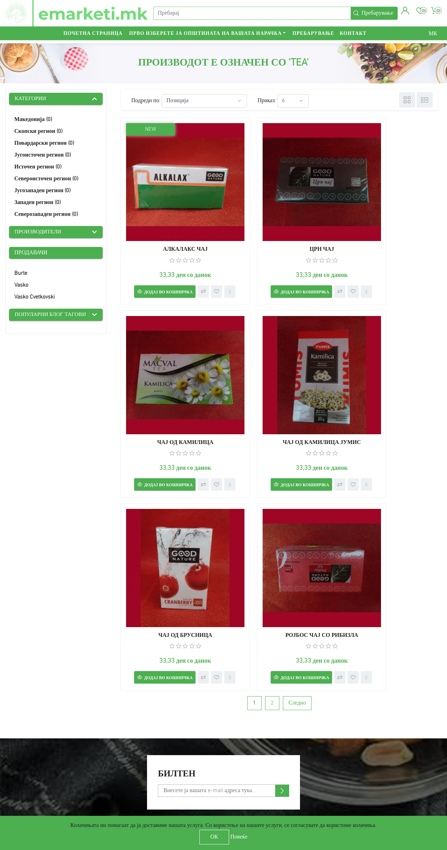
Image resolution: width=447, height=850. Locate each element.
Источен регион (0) (37, 167)
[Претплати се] (223, 569)
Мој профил (247, 731)
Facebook (357, 731)
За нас (16, 771)
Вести (127, 741)
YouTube (356, 761)
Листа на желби (252, 771)
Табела (407, 99)
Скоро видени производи (151, 761)
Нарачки (243, 741)
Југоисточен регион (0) (42, 155)
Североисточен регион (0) (46, 179)
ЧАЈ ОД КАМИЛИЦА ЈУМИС (171, 400)
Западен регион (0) (37, 203)
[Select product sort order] (204, 100)
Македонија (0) (33, 120)
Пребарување (313, 36)
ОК (214, 837)
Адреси (241, 751)
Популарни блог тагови (51, 315)
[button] (404, 12)
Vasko (21, 286)
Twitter (354, 741)
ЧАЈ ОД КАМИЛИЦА (387, 221)
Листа (425, 99)
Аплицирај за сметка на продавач (274, 781)
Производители (39, 232)
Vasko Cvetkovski (34, 298)
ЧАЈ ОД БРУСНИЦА (279, 400)
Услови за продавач (144, 781)
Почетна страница (92, 36)
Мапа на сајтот (27, 731)
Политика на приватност (40, 751)
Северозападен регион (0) (46, 215)
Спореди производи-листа (153, 771)
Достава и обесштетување (41, 741)
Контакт (353, 36)
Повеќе (239, 837)
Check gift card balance (149, 791)
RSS (350, 751)
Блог (126, 751)
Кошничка (245, 761)
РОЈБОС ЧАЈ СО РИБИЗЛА (387, 400)
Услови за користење (35, 761)
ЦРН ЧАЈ (279, 221)
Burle (20, 274)
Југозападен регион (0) (42, 191)
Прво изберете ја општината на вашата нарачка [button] (205, 36)
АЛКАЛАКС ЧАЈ (171, 221)
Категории (31, 99)
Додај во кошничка (161, 264)
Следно (297, 481)
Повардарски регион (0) (44, 143)
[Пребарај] (251, 15)
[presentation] (11, 668)
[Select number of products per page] (293, 100)
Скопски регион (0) (38, 132)
